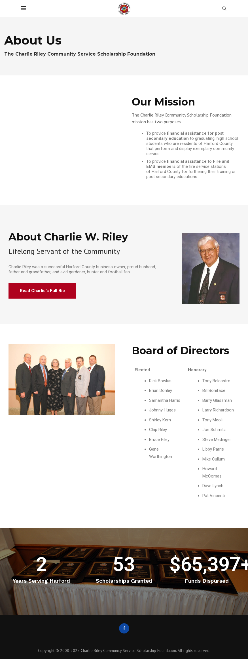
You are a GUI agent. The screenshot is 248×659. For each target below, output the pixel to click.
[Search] (224, 8)
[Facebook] (124, 628)
